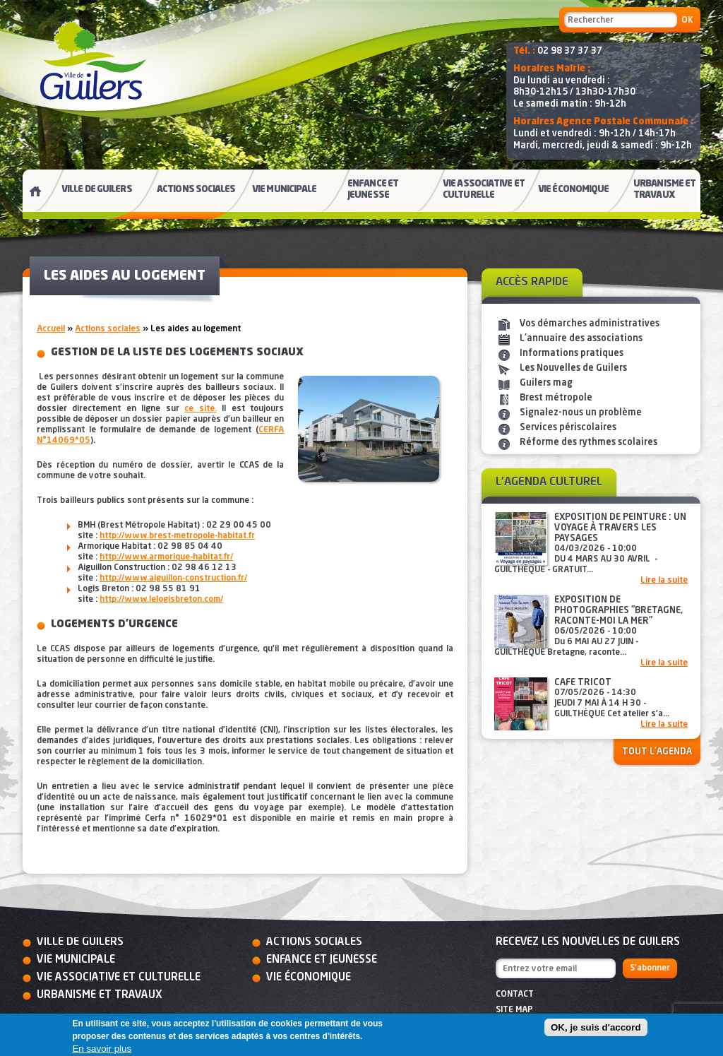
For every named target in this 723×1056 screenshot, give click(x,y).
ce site (199, 409)
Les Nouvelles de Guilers (573, 368)
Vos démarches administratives (589, 323)
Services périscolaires (568, 427)
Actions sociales (108, 329)
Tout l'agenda (657, 752)
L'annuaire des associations (581, 338)
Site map (514, 1010)
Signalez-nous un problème (581, 412)
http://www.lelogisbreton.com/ (161, 599)
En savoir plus (101, 1048)
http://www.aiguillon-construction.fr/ (173, 578)
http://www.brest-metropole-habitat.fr (177, 536)
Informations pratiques (571, 353)
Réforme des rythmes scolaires (588, 442)
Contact (515, 994)
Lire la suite (664, 580)
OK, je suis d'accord (596, 1027)
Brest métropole (556, 398)
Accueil (51, 329)
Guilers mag (546, 383)
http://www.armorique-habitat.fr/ (166, 557)
